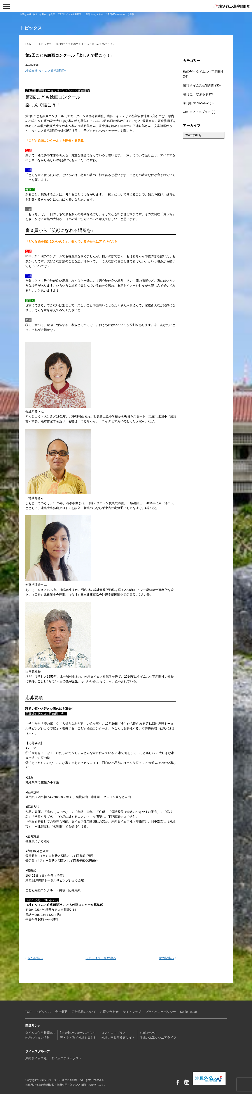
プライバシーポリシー (160, 1011)
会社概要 (61, 1011)
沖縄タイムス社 (36, 1058)
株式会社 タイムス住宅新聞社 (45, 70)
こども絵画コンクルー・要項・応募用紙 (52, 890)
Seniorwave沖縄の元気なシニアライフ (158, 1035)
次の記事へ (166, 958)
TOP (28, 1011)
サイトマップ (132, 1011)
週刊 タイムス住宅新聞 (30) (202, 85)
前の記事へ (35, 958)
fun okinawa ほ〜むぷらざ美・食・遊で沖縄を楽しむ (78, 1035)
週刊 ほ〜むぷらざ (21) (199, 94)
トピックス (45, 44)
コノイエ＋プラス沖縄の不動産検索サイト (118, 1035)
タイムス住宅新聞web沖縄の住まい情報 (40, 1035)
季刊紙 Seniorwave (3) (198, 103)
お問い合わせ (109, 1011)
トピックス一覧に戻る (101, 958)
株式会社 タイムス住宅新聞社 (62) (203, 74)
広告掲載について (84, 1011)
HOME (29, 44)
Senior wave (188, 1011)
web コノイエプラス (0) (199, 112)
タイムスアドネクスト (66, 1058)
